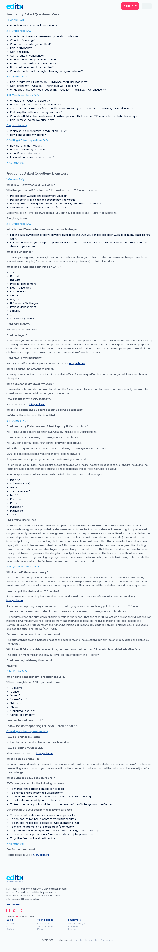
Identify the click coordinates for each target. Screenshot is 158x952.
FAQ (8, 926)
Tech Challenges (45, 926)
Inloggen (130, 5)
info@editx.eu (77, 363)
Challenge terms (108, 940)
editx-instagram (20, 910)
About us (10, 923)
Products (72, 929)
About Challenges (76, 923)
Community (43, 923)
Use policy (78, 940)
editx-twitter (14, 910)
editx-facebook (8, 910)
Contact (10, 929)
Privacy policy (91, 940)
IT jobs (40, 929)
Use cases (73, 926)
